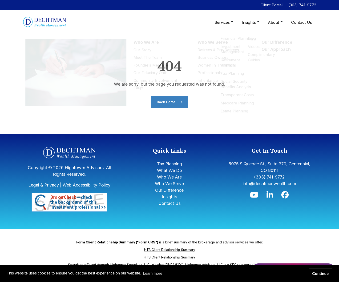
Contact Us (302, 22)
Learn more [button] (152, 273)
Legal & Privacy (43, 185)
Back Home (169, 102)
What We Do (169, 170)
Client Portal (271, 5)
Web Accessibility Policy (86, 185)
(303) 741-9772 (302, 5)
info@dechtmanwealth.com (269, 183)
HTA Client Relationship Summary (169, 250)
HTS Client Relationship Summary (169, 257)
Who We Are (169, 177)
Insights (250, 22)
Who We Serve (169, 183)
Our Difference (169, 190)
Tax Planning (169, 163)
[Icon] (254, 196)
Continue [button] (320, 273)
